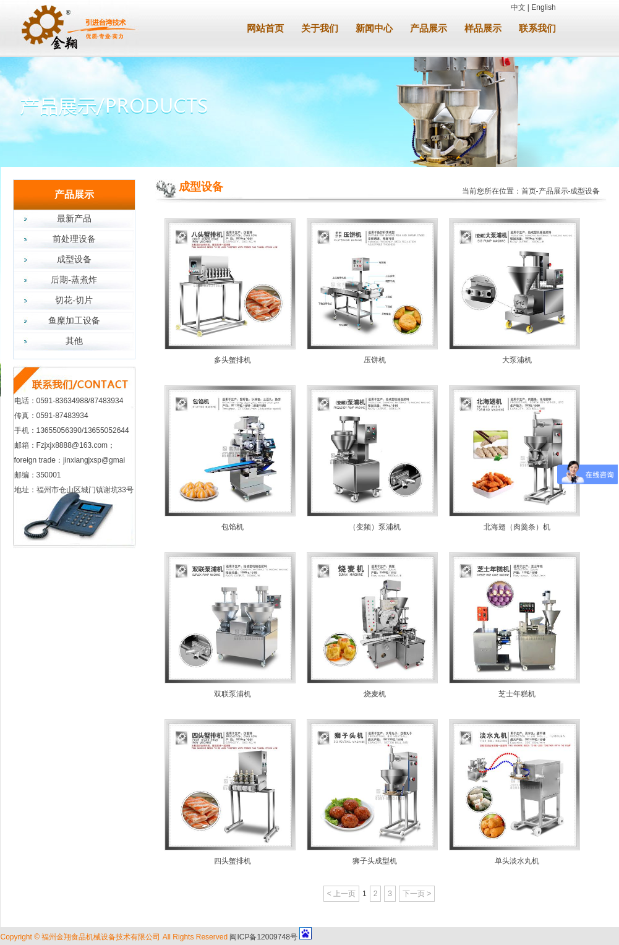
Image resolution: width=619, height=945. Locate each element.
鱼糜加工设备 (74, 320)
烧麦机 (375, 694)
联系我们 (537, 28)
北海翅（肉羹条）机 (517, 527)
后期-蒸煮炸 (74, 279)
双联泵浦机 (232, 694)
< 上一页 (341, 893)
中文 (518, 7)
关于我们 (319, 28)
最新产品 (74, 218)
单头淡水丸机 (517, 861)
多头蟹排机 (232, 360)
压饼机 (375, 360)
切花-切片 (74, 300)
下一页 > (417, 893)
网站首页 (265, 28)
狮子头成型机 (374, 861)
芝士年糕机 (517, 694)
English (543, 7)
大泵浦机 (517, 360)
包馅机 (232, 527)
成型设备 (74, 259)
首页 (528, 191)
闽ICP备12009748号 (263, 937)
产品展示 (428, 28)
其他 (74, 341)
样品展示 (483, 28)
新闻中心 (374, 28)
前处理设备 (74, 239)
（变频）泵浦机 (375, 527)
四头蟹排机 (232, 861)
